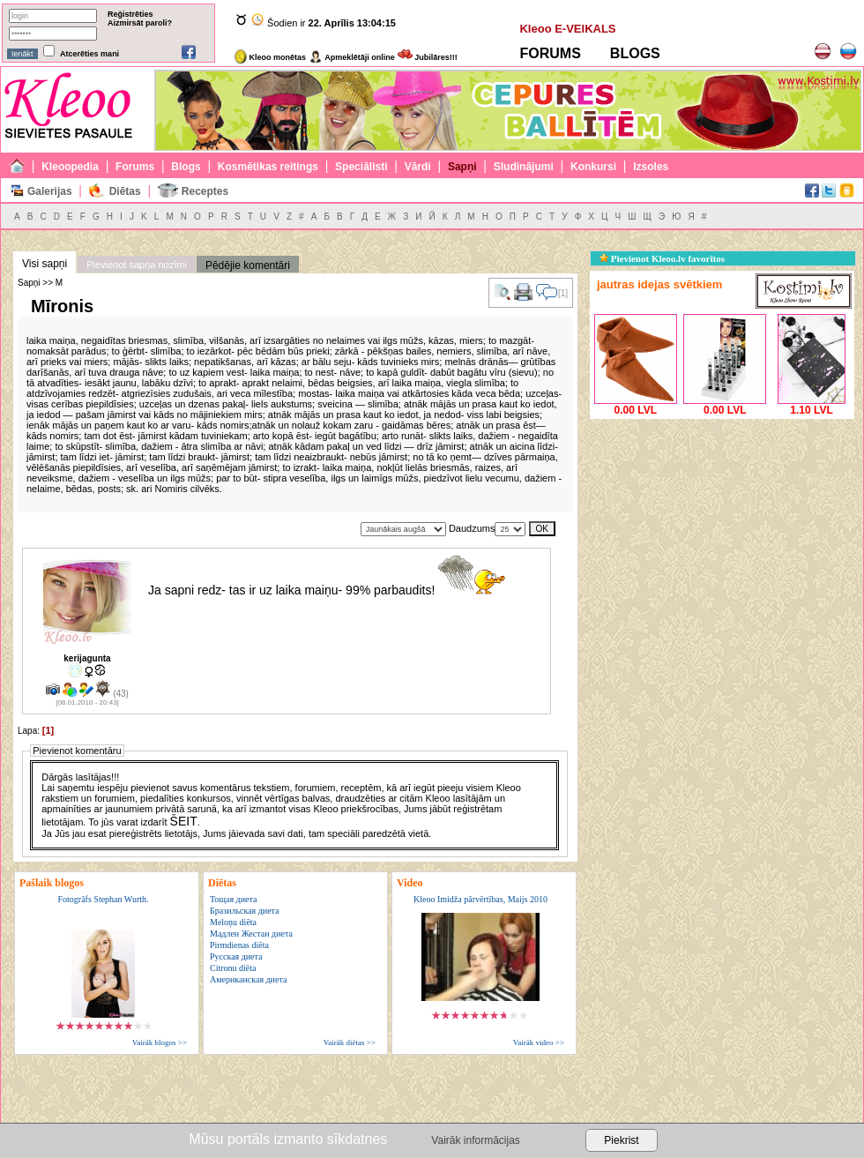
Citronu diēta (233, 968)
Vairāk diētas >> (350, 1042)
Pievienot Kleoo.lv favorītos (662, 258)
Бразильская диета (244, 910)
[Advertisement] (722, 533)
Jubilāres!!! (428, 57)
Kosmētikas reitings (268, 167)
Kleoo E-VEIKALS (567, 28)
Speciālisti (361, 167)
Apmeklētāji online (352, 57)
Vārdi (418, 167)
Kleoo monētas (270, 57)
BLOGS (635, 53)
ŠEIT (183, 821)
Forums (134, 167)
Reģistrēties (130, 14)
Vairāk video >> (538, 1042)
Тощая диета (233, 899)
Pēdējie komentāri (247, 265)
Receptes (205, 191)
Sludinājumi (524, 167)
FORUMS (549, 53)
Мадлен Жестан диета (251, 933)
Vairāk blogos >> (159, 1042)
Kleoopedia (70, 167)
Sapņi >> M (40, 283)
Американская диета (248, 979)
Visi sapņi (44, 264)
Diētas (125, 191)
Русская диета (236, 956)
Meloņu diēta (233, 922)
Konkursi (593, 167)
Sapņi (462, 167)
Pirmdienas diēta (239, 945)
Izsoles (650, 167)
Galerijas (49, 191)
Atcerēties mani (89, 53)
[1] (48, 730)
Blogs (185, 167)
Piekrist (621, 1140)
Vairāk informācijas (475, 1140)
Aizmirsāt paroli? (140, 23)
